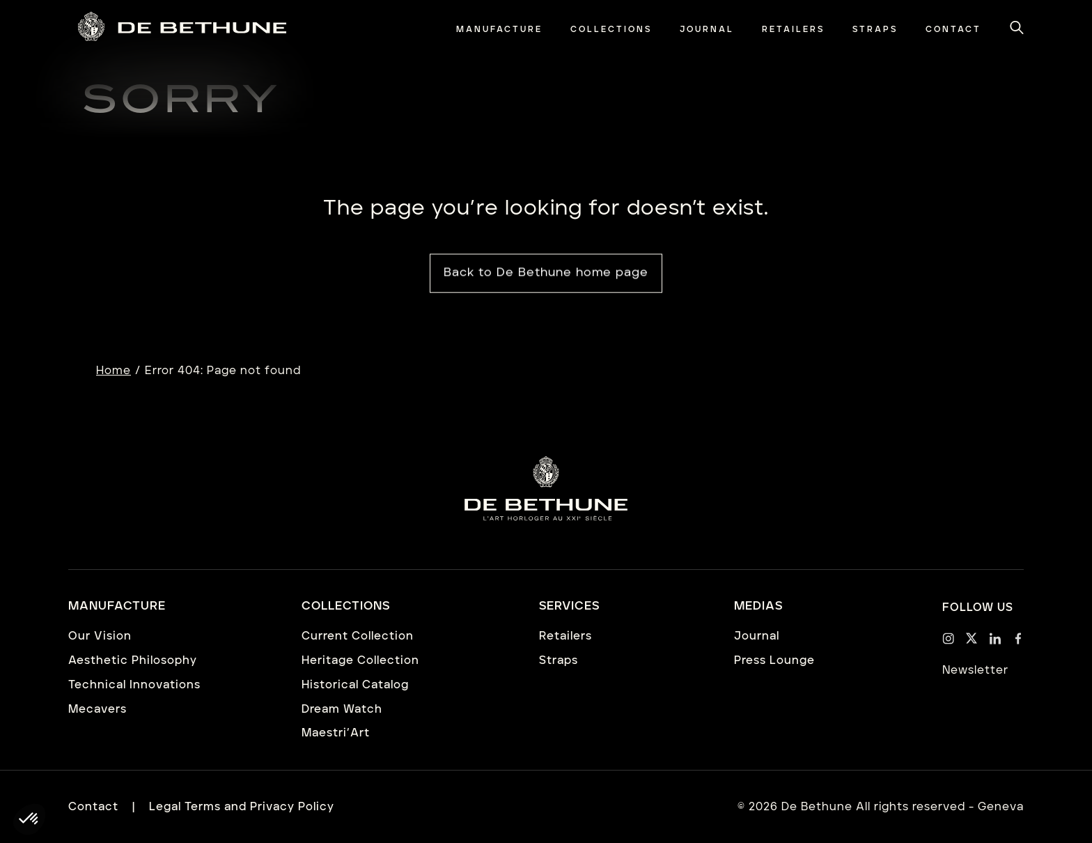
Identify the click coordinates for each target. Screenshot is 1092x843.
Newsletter (975, 670)
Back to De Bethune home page (546, 274)
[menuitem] (499, 29)
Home (113, 370)
